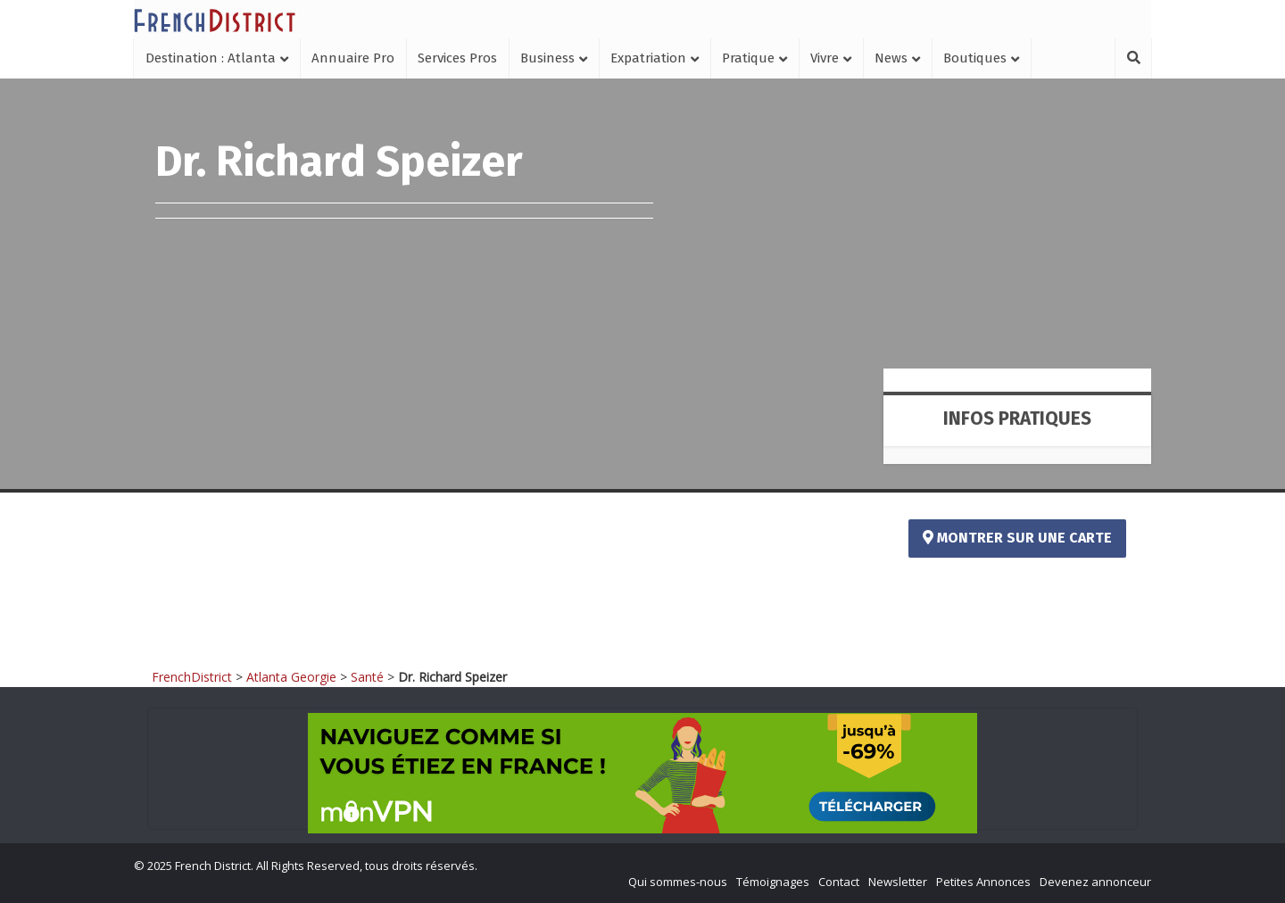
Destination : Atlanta (210, 58)
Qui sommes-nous (677, 882)
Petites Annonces (983, 882)
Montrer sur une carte (1017, 537)
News (891, 58)
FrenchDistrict (192, 676)
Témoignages (772, 882)
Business (547, 58)
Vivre (824, 58)
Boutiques (975, 58)
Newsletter (897, 882)
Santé (367, 676)
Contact (838, 882)
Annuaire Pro (352, 58)
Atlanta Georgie (291, 676)
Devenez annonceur (1095, 882)
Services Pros (457, 58)
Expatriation (648, 58)
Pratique (748, 58)
